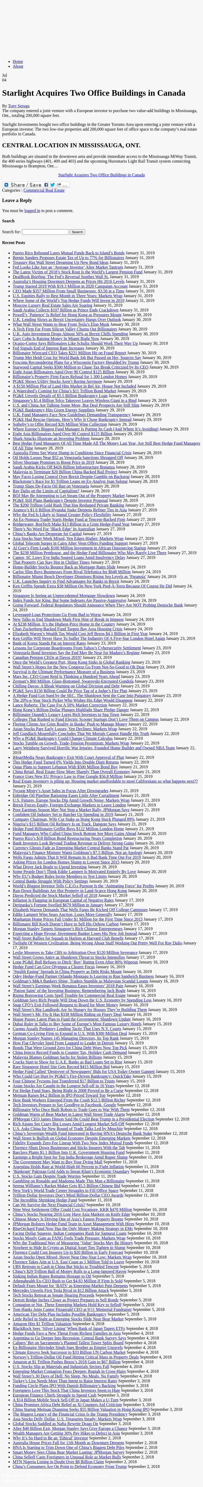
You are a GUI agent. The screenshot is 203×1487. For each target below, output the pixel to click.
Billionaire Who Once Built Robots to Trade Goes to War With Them (71, 1109)
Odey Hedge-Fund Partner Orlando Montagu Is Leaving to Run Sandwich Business (83, 976)
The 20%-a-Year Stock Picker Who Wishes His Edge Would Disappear (73, 700)
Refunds (44, 1480)
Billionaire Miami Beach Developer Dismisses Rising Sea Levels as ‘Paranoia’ (79, 576)
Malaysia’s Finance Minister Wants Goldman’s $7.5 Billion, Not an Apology (77, 852)
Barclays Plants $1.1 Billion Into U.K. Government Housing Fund (69, 1152)
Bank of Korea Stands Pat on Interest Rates (49, 643)
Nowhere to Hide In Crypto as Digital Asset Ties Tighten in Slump (69, 1247)
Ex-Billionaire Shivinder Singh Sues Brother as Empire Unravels (68, 1347)
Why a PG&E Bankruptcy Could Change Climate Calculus (63, 738)
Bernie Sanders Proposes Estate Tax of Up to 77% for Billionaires (68, 257)
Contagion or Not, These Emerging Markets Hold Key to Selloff (67, 1304)
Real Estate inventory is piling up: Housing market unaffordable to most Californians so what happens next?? (105, 781)
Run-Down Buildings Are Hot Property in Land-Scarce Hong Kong (70, 890)
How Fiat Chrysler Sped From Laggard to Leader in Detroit (63, 1043)
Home (18, 61)
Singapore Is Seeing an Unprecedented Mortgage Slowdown (64, 595)
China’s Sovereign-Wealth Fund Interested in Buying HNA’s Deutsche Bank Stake (82, 1133)
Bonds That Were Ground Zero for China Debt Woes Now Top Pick (70, 1047)
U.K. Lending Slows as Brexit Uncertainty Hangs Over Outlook (67, 319)
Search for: (11, 232)
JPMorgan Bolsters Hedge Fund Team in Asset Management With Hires (73, 1224)
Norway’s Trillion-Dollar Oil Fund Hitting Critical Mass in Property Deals (76, 1357)
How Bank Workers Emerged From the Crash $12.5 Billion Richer (69, 1100)
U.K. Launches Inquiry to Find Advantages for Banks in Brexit (66, 581)
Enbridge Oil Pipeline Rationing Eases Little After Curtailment (66, 795)
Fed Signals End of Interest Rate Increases (48, 348)
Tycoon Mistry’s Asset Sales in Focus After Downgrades (60, 790)
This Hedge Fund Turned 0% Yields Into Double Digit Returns (66, 762)
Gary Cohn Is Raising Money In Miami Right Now (56, 338)
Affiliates (10, 1480)
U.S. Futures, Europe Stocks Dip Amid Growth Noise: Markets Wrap (71, 800)
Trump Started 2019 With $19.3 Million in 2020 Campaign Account (70, 286)
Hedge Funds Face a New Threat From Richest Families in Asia (67, 1333)
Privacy (27, 1480)
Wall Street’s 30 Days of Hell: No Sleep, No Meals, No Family (66, 1376)
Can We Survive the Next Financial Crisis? (49, 1205)
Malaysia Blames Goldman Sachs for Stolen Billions (57, 1057)
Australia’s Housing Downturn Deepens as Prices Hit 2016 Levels (68, 281)
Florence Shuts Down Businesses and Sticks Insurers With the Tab (69, 1147)
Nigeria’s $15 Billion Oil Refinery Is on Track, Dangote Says (64, 824)
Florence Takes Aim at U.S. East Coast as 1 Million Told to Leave (68, 1262)
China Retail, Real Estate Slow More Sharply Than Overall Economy (71, 771)
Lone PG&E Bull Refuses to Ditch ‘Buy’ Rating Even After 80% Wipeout (75, 962)
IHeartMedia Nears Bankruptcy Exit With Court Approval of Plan (68, 757)
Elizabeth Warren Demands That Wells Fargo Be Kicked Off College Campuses (80, 909)
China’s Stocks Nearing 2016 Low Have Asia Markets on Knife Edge (71, 1214)
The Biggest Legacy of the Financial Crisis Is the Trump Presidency (70, 1414)
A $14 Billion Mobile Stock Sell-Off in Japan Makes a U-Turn (65, 1400)
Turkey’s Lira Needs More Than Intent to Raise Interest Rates (65, 1381)
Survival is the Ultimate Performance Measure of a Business (64, 671)
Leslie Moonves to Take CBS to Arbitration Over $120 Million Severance (75, 952)
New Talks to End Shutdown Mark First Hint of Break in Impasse (68, 619)
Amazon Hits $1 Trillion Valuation (42, 1323)
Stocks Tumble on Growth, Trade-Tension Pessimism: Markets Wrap (71, 743)
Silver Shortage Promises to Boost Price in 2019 (53, 462)
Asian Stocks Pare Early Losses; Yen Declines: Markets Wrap (65, 729)
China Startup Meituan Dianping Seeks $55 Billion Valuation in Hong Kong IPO (81, 1409)
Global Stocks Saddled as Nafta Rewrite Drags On (55, 1423)
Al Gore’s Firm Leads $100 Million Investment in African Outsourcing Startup (79, 548)
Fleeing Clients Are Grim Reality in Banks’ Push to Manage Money (70, 724)
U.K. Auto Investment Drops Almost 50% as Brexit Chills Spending (70, 334)
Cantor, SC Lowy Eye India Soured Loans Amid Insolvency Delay (69, 557)
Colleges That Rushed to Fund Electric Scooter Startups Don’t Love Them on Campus (86, 719)
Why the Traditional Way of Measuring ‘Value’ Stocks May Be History (73, 1243)
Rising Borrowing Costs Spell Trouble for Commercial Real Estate (69, 995)
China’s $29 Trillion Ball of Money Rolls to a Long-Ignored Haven (69, 1271)
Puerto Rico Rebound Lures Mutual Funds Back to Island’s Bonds (69, 253)
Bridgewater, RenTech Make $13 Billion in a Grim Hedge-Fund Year (71, 524)
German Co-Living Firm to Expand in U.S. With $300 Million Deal (70, 1033)
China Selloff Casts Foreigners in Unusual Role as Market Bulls (67, 1457)
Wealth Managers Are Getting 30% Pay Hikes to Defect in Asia (66, 1433)
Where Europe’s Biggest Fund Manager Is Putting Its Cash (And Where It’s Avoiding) (85, 429)
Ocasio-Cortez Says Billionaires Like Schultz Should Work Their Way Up (75, 343)
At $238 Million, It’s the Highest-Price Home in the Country (64, 624)
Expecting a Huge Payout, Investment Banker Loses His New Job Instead (75, 933)
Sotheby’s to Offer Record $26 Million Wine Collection (60, 424)
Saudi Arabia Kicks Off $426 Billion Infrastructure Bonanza (64, 467)
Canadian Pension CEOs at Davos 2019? (47, 657)
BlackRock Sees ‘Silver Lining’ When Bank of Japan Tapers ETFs (69, 1328)
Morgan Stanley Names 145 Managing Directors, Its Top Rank (66, 1038)
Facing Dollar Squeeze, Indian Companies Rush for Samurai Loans (70, 1233)
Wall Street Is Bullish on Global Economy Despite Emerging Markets (72, 1138)
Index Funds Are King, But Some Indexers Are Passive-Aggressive (69, 600)
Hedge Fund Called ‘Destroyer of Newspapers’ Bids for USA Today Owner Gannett (84, 1071)
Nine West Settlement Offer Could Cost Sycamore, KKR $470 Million (72, 1209)
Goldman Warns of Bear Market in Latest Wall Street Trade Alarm (69, 1114)
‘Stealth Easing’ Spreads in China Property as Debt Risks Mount (67, 971)
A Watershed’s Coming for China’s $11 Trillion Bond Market (64, 391)
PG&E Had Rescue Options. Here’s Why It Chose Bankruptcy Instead (72, 419)
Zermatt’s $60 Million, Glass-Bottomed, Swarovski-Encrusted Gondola (73, 681)
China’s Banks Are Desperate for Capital (47, 533)
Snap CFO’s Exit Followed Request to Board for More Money (65, 1005)
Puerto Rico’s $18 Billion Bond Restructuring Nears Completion (67, 838)
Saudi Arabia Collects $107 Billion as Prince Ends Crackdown (65, 310)
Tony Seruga (18, 106)
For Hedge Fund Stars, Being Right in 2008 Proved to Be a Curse (68, 1090)
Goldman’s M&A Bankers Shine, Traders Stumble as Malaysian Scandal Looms (80, 981)
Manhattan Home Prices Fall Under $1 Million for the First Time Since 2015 (78, 919)
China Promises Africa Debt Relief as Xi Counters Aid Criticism (67, 1404)
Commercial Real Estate (44, 190)
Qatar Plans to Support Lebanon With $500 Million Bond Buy (65, 767)
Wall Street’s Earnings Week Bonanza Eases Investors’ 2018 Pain (68, 986)
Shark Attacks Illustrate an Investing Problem (51, 438)
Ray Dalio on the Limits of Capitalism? (46, 491)
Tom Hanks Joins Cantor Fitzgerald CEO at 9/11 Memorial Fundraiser (72, 1309)
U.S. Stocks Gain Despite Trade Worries (47, 1176)
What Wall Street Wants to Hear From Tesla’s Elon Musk (61, 324)
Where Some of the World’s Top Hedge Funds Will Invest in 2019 (68, 300)
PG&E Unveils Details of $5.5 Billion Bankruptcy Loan (60, 395)
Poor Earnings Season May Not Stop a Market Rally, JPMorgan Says (71, 809)
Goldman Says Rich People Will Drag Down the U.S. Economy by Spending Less (82, 1000)
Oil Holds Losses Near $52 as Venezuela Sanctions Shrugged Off (68, 457)
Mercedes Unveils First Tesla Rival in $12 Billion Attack (61, 1290)
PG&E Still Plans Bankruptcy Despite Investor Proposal (60, 500)
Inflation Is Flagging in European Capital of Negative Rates (63, 900)
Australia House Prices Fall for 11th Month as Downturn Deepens (68, 1442)
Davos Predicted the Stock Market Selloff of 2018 (55, 895)
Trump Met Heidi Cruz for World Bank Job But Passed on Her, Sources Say (77, 357)
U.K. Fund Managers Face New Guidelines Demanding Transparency (72, 414)
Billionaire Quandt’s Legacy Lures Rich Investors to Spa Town (66, 714)
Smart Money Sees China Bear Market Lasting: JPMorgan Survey (68, 1452)
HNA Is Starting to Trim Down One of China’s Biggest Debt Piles (68, 1447)
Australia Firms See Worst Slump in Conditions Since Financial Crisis (72, 453)
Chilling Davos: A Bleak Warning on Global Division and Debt (66, 686)
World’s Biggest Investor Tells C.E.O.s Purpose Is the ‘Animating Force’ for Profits (83, 886)
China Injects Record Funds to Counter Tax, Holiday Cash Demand (70, 1052)
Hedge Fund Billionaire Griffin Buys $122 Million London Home (68, 829)
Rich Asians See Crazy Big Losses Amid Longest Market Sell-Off (68, 1124)
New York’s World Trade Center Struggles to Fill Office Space (65, 1190)
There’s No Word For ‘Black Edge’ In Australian (54, 529)
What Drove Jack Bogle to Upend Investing (50, 867)
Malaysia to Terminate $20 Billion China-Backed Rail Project (65, 472)
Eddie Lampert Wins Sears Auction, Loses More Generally (62, 914)
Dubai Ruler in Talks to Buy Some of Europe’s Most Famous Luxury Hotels (77, 1024)
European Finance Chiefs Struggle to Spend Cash (54, 1395)
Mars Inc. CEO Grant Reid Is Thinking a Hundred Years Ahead (66, 676)
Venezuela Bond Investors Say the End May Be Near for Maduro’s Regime (76, 652)
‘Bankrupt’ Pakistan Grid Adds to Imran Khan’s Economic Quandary (71, 1171)
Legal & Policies (68, 1480)
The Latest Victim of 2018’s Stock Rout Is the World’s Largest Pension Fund (77, 272)
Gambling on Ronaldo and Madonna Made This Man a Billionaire (68, 1181)
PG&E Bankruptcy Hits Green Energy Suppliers (53, 410)
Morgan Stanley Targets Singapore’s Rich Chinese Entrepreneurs (68, 928)
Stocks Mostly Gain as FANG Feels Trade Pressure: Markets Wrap (69, 1238)
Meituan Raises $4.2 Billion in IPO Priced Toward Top (59, 1095)
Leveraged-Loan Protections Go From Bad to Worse (57, 614)
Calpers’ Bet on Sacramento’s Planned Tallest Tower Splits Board (68, 1343)
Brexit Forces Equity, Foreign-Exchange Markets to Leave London (69, 805)
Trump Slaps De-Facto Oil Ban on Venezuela (51, 486)
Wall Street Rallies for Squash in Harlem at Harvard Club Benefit (68, 938)
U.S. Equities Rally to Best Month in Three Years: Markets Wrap (67, 295)
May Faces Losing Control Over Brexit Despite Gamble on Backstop (71, 476)
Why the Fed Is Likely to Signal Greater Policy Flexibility (62, 514)
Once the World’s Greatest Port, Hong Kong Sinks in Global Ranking (71, 662)
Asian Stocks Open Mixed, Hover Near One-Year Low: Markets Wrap (72, 1257)
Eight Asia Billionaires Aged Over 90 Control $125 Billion (62, 434)
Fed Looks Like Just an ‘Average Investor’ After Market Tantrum (68, 267)
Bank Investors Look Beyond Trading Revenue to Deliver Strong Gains (73, 843)
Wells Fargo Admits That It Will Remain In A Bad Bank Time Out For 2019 (77, 857)
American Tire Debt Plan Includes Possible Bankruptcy (60, 1314)
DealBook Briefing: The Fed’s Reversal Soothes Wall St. (61, 276)
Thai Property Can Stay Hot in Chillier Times (51, 562)
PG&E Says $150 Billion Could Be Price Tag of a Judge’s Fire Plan (70, 691)
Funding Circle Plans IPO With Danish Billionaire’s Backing (64, 1385)
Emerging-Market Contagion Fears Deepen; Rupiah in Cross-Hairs (69, 1371)
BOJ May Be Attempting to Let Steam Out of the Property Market (69, 495)
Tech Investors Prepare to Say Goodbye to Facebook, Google (64, 1105)
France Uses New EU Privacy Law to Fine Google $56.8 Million (67, 776)
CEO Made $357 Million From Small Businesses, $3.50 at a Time (68, 291)
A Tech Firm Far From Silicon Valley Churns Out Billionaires (65, 329)
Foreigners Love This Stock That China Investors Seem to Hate (66, 1390)
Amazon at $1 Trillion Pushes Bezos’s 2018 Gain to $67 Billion (67, 1362)
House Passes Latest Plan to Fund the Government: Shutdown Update (72, 1019)
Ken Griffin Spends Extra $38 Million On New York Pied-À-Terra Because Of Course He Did (92, 586)
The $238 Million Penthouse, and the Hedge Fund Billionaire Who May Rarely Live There (90, 552)
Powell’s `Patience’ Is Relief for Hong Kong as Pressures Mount (67, 315)
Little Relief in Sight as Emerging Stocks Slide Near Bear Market (68, 1319)
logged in (32, 210)
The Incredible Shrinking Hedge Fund (45, 1200)
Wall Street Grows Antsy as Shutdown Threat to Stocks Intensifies (69, 957)
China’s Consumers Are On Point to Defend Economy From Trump (70, 1466)
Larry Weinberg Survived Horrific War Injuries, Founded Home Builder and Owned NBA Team (94, 748)
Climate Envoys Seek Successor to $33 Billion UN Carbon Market (69, 1352)
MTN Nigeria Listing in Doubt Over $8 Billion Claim (58, 1462)
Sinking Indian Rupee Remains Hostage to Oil (52, 1276)
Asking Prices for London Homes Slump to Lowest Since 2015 (66, 862)
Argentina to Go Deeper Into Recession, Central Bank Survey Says (69, 1338)
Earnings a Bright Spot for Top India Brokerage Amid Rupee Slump (70, 1157)
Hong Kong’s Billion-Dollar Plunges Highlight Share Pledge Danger (71, 710)
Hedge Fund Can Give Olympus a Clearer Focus (54, 967)
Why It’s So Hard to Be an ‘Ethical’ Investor (50, 1438)
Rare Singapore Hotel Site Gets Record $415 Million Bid (61, 1066)
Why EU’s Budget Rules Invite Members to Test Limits (60, 876)
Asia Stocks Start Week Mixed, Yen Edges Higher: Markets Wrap (68, 538)
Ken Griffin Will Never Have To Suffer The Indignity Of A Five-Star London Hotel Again (89, 638)
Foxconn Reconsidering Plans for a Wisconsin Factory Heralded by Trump (76, 362)
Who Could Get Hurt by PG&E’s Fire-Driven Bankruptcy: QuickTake (72, 1076)
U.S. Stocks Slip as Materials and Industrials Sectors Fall (61, 1366)
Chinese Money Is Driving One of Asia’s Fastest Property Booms (68, 1219)
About (18, 66)
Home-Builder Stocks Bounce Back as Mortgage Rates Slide (64, 567)
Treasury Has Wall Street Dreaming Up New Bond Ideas (60, 262)
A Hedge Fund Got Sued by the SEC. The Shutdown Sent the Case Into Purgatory (82, 695)
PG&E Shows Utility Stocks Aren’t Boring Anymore (57, 381)
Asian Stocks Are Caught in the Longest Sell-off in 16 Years (63, 1086)
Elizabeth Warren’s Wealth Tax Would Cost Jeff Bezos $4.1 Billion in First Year (80, 633)
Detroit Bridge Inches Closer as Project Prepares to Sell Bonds (65, 1300)
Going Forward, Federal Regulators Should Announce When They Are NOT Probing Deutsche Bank (98, 605)
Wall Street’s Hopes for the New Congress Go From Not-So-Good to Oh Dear (79, 667)
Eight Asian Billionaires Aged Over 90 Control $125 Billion (63, 372)
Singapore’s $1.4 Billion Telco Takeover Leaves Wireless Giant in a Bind (75, 400)
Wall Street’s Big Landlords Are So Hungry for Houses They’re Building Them (80, 1009)
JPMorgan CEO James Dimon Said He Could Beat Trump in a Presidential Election (83, 1119)
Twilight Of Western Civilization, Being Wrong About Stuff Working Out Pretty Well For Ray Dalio (97, 943)
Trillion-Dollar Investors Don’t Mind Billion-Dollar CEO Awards (68, 1195)
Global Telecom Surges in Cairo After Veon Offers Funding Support (70, 543)
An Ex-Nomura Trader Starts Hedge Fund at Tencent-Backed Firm (69, 519)
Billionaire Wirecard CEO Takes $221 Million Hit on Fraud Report (69, 353)
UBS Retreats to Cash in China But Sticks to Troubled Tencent (66, 1266)
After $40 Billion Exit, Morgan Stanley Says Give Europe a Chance (70, 1428)
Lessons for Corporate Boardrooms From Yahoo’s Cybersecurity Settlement (77, 648)
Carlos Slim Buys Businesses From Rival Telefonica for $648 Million (72, 572)
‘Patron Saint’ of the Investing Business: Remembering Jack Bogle (69, 990)
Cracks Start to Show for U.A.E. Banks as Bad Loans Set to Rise (67, 1062)
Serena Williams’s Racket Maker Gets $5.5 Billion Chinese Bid (66, 1185)
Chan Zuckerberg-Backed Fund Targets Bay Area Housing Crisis (67, 629)
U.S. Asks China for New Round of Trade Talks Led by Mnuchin (68, 1128)
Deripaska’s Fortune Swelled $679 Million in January (58, 905)
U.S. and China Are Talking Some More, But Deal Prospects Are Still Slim (76, 405)
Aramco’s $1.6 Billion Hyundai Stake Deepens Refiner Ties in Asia (70, 510)
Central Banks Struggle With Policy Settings (50, 881)
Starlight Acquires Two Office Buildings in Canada (101, 175)
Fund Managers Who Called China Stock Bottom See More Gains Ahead (74, 833)
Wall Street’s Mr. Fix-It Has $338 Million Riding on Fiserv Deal (67, 1014)
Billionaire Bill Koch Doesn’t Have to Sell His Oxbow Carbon (66, 924)
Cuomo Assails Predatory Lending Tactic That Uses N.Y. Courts (67, 1028)
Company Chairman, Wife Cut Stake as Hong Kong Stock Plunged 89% (74, 819)
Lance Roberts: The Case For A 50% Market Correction (60, 705)
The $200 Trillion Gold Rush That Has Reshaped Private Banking (68, 505)
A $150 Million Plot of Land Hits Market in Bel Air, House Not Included (74, 386)
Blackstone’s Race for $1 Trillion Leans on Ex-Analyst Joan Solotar (70, 481)
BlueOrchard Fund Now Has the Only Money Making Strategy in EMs (73, 1228)
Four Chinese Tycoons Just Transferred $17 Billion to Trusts (64, 1081)
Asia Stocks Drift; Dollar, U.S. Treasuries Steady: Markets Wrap (67, 1419)
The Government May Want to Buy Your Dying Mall (57, 1162)
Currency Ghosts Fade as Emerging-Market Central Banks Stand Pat (71, 848)
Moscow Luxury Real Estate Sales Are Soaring (52, 305)
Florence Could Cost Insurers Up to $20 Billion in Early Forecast (68, 1252)
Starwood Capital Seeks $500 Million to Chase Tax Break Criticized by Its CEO (80, 367)
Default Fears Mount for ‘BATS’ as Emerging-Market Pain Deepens (70, 1285)
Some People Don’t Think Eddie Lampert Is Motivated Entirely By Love (74, 871)
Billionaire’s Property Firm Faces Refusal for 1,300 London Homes (70, 376)
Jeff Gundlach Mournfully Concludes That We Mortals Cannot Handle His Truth (81, 733)
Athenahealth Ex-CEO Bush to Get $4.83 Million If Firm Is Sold (68, 1281)
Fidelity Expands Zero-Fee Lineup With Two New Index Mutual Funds (73, 1143)
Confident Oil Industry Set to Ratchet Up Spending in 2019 (63, 814)
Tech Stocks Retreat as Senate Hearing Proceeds (53, 1295)
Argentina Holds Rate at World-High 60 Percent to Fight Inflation (68, 1166)
